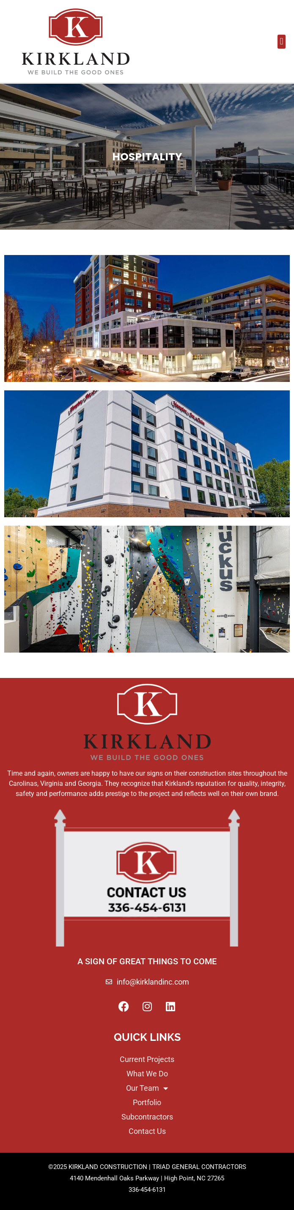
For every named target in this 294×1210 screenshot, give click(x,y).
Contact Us (147, 1131)
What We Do (147, 1074)
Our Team (147, 1088)
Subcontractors (147, 1117)
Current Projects (147, 1059)
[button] (282, 42)
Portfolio (147, 1102)
